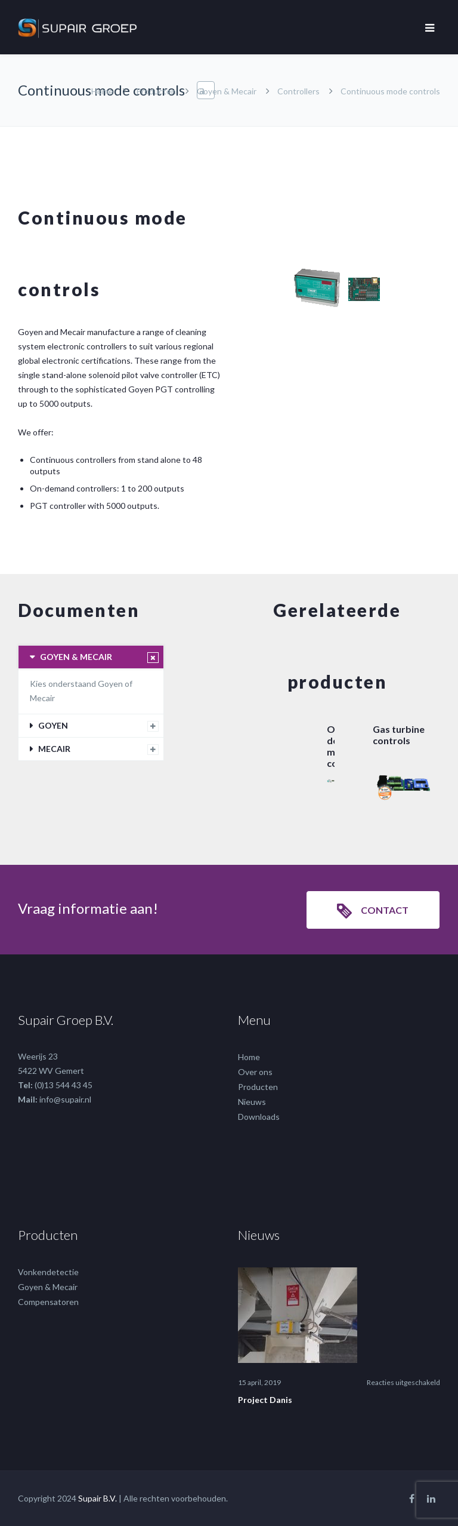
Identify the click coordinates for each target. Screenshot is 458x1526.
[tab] (91, 657)
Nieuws (252, 1102)
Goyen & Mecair (226, 91)
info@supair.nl (65, 1099)
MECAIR (54, 749)
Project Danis (265, 1400)
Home (102, 91)
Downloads (259, 1117)
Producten (156, 91)
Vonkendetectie (48, 1272)
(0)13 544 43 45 (63, 1085)
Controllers (298, 91)
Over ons (255, 1072)
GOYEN (53, 725)
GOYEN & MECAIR (76, 657)
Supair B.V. (97, 1498)
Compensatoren (48, 1302)
